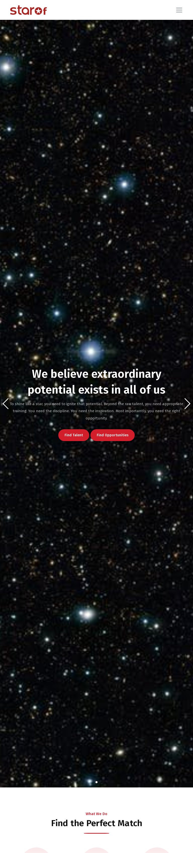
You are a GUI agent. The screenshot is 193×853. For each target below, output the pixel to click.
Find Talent (75, 435)
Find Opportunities (113, 435)
